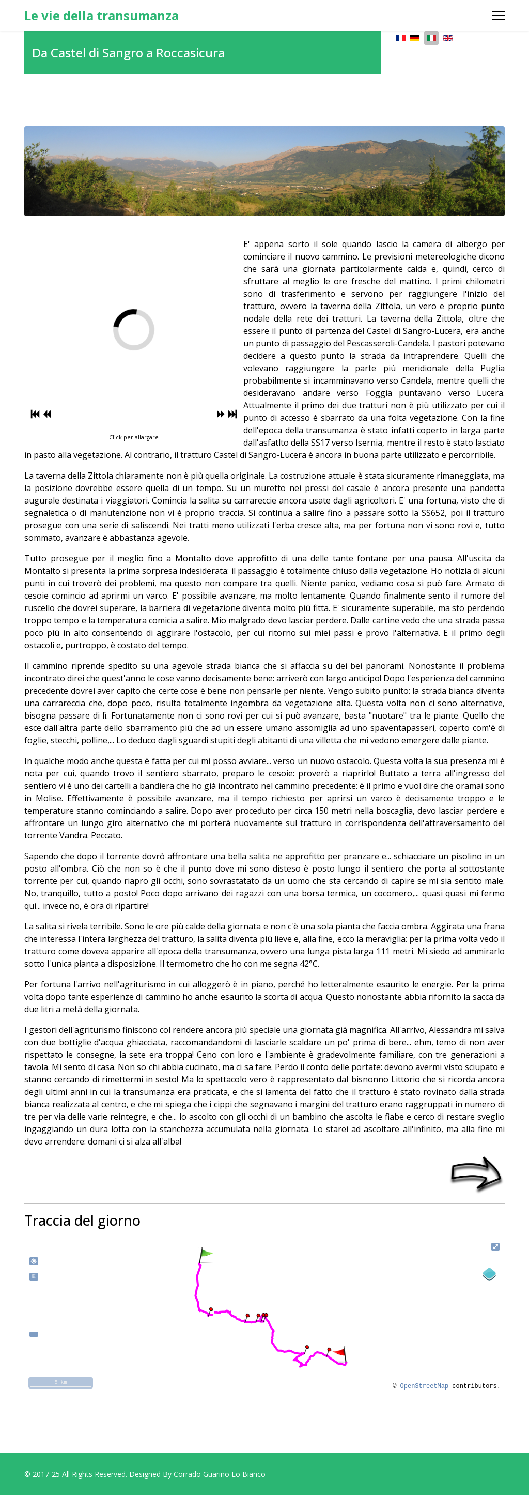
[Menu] (498, 15)
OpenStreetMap (424, 1386)
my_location (33, 1261)
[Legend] (490, 1274)
